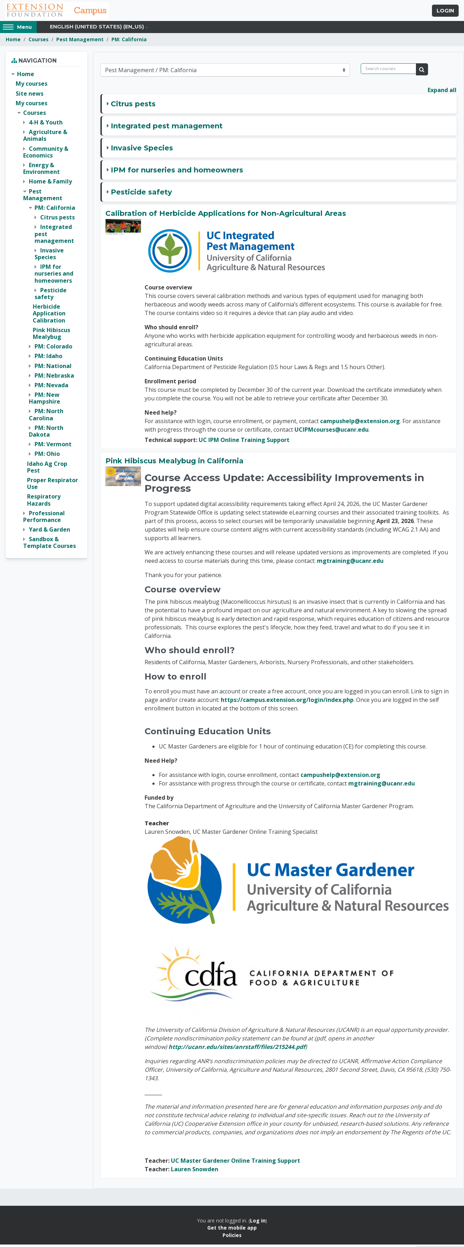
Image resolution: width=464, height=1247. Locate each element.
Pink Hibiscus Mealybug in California (174, 463)
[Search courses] (388, 70)
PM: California (129, 41)
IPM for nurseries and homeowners (177, 172)
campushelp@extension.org (360, 423)
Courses (38, 41)
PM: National (53, 368)
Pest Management (80, 41)
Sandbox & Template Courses (49, 545)
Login (445, 12)
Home (13, 41)
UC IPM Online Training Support (244, 442)
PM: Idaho (48, 358)
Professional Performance (44, 518)
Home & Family (50, 184)
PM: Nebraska (54, 378)
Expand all (442, 92)
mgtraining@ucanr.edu (350, 563)
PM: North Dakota (46, 433)
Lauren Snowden (194, 1172)
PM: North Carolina (46, 417)
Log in (258, 1223)
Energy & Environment (41, 171)
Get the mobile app (232, 1230)
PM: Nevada (51, 387)
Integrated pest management (167, 128)
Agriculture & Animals (45, 137)
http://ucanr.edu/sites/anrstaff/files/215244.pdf (236, 1049)
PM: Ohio (47, 456)
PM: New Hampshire (44, 400)
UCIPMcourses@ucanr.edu (331, 432)
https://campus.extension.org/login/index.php (287, 702)
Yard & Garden (49, 532)
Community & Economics (45, 154)
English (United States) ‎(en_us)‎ (97, 29)
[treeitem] (46, 312)
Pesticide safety (141, 194)
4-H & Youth (46, 125)
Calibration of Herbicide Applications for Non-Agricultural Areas (225, 215)
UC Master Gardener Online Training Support (235, 1163)
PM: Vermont (53, 447)
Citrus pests (133, 106)
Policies (232, 1237)
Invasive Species (142, 150)
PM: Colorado (53, 349)
